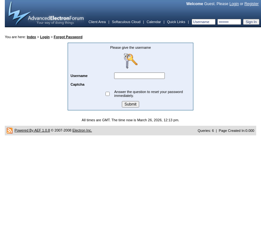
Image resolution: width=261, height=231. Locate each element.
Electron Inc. (82, 130)
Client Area (97, 22)
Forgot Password (68, 37)
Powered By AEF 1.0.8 (32, 130)
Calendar (154, 22)
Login (234, 4)
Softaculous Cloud (126, 22)
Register (251, 4)
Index (31, 37)
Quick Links (176, 22)
